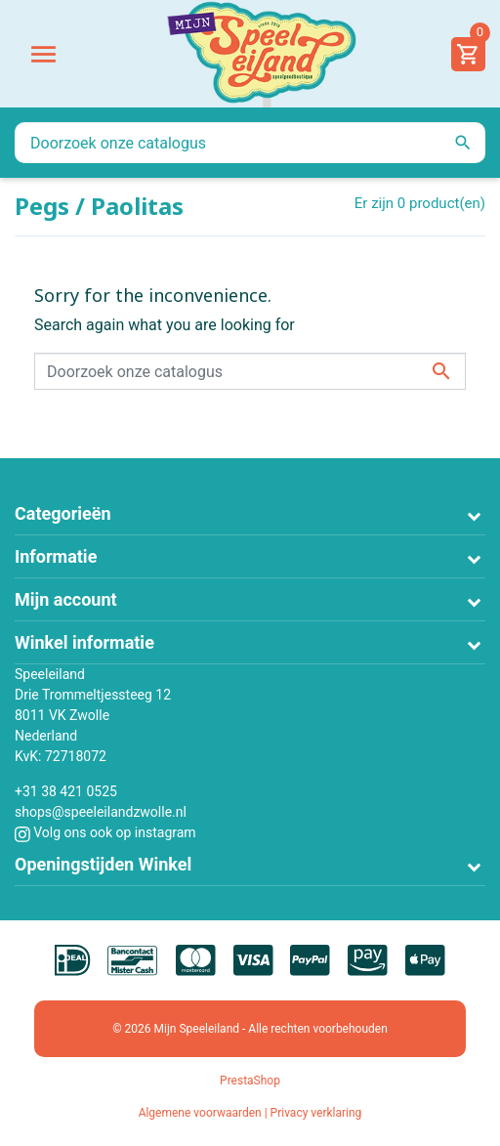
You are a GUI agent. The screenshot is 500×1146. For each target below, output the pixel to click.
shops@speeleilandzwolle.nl (101, 812)
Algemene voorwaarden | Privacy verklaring (250, 1113)
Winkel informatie (84, 642)
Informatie (56, 556)
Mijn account (66, 599)
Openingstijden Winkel (103, 864)
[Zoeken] (250, 142)
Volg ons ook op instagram (105, 832)
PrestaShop (250, 1080)
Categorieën (63, 513)
